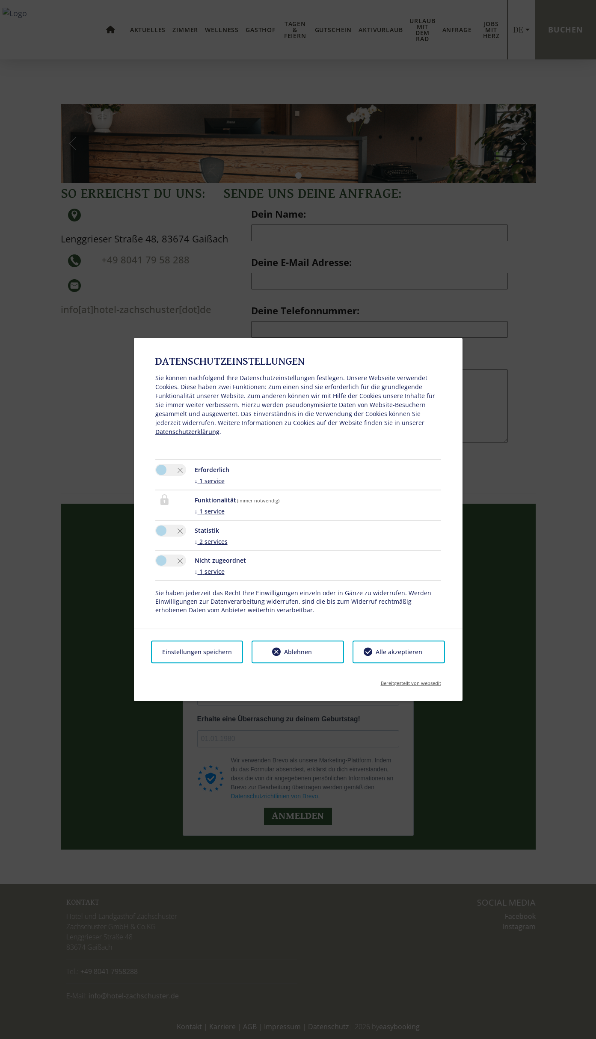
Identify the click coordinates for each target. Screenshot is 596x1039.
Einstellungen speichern (197, 652)
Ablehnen (298, 652)
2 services (211, 541)
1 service (210, 481)
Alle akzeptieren (399, 652)
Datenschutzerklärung (187, 432)
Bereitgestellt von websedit (411, 680)
